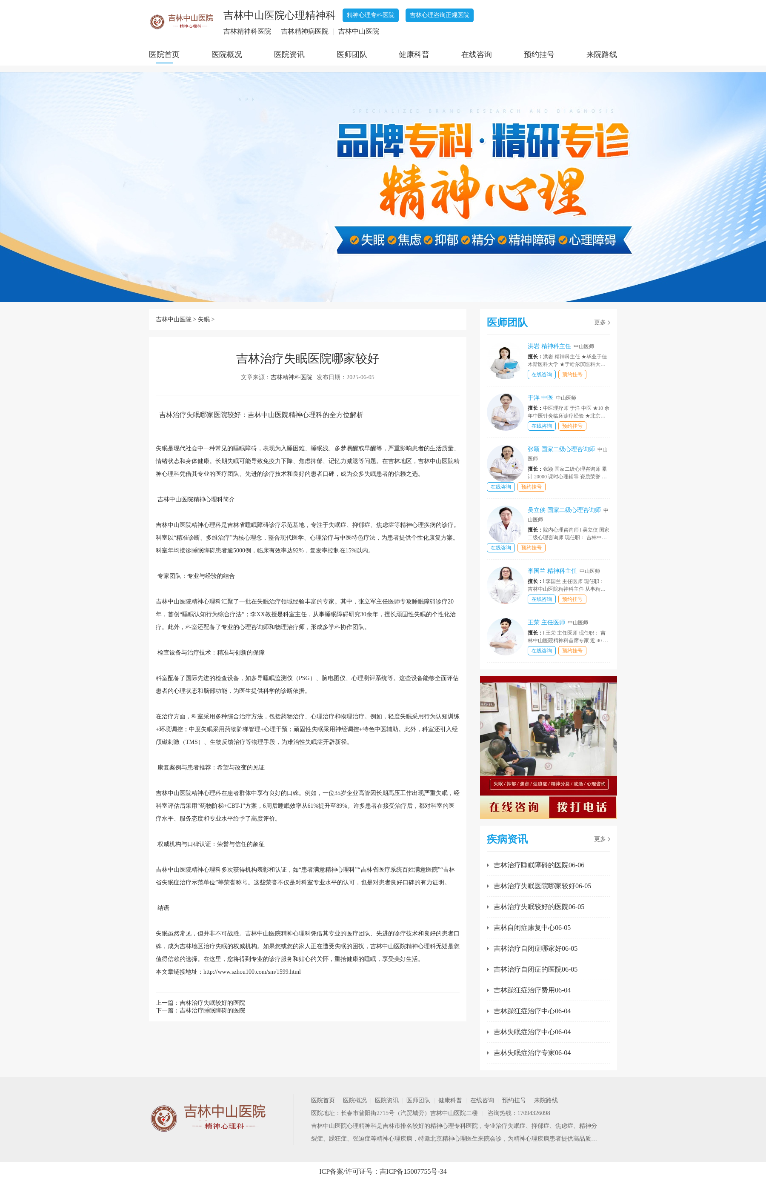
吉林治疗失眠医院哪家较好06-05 (542, 885)
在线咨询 (476, 54)
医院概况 (227, 54)
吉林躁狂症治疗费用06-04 (532, 990)
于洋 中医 (552, 398)
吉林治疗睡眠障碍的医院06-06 (539, 865)
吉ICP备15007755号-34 (413, 1171)
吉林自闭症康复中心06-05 (532, 927)
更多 (600, 322)
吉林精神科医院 (291, 377)
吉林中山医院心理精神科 (344, 1126)
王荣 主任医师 (558, 622)
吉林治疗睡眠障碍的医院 (212, 1010)
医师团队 (352, 54)
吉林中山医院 (174, 319)
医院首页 (164, 54)
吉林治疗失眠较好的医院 (212, 1003)
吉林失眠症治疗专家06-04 (532, 1052)
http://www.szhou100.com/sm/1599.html (252, 972)
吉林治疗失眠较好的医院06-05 (539, 906)
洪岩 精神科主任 (561, 346)
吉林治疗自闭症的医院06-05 (535, 969)
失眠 (204, 319)
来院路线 (601, 54)
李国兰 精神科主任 (564, 571)
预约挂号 (539, 54)
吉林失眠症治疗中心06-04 (532, 1031)
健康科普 (414, 54)
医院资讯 (289, 54)
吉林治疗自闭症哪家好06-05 (535, 948)
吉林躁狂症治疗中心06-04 (532, 1011)
